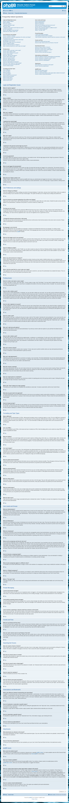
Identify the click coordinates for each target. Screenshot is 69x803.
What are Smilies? (6, 72)
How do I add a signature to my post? (10, 52)
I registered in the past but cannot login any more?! (13, 27)
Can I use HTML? (6, 71)
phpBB (18, 231)
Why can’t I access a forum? (9, 58)
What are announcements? (8, 76)
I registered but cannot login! (9, 25)
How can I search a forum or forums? (42, 47)
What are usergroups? (39, 23)
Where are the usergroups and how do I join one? (45, 25)
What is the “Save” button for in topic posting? (12, 63)
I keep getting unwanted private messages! (43, 35)
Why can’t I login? (6, 26)
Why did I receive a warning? (9, 60)
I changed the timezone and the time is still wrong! (13, 39)
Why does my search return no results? (43, 48)
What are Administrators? (40, 21)
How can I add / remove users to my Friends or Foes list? (46, 42)
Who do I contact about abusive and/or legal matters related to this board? (50, 72)
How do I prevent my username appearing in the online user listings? (17, 37)
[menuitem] (11, 11)
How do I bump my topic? (8, 65)
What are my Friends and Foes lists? (42, 41)
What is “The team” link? (40, 30)
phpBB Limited (40, 752)
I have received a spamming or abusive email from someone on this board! (50, 37)
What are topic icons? (7, 80)
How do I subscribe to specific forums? (43, 59)
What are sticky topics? (7, 77)
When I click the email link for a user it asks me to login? (14, 46)
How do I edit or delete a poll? (9, 56)
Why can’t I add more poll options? (10, 55)
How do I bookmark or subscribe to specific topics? (45, 57)
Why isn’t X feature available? (41, 71)
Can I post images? (7, 73)
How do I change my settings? (9, 35)
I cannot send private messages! (41, 34)
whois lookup (34, 771)
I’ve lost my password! (7, 28)
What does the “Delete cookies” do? (10, 31)
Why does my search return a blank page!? (43, 49)
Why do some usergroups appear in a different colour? (46, 27)
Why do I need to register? (8, 21)
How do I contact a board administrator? (43, 74)
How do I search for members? (41, 50)
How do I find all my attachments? (42, 66)
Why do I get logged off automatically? (10, 30)
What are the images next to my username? (12, 42)
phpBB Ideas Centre (7, 762)
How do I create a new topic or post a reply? (12, 50)
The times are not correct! (8, 38)
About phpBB (34, 753)
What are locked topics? (8, 78)
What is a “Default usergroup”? (41, 28)
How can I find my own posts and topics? (43, 52)
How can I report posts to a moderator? (11, 61)
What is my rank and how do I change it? (11, 44)
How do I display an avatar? (8, 43)
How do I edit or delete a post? (9, 51)
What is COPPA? (6, 22)
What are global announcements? (10, 75)
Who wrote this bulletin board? (41, 70)
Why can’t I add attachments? (9, 59)
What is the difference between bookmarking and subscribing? (47, 56)
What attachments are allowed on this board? (44, 64)
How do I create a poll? (7, 54)
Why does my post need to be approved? (11, 64)
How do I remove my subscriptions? (42, 60)
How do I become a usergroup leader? (43, 26)
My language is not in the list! (9, 40)
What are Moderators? (39, 22)
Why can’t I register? (7, 23)
